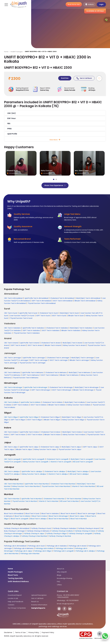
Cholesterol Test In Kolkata (52, 402)
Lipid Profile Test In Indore (29, 432)
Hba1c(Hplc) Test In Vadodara (81, 328)
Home (6, 52)
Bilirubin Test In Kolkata (56, 405)
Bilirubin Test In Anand (53, 345)
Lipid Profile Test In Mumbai (31, 499)
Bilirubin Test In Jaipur (24, 450)
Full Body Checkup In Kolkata (62, 531)
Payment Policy (48, 633)
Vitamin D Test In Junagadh (60, 462)
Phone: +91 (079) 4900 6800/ (68, 595)
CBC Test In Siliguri (11, 417)
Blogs (59, 575)
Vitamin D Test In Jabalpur (58, 474)
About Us (60, 569)
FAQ (58, 582)
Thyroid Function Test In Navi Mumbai (56, 486)
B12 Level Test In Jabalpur (79, 474)
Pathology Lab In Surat (36, 546)
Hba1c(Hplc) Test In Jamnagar (82, 358)
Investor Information (39, 605)
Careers (11, 605)
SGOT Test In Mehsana (49, 375)
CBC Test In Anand (11, 343)
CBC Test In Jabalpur (12, 472)
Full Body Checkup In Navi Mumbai (34, 536)
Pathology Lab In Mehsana (23, 549)
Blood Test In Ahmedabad (13, 514)
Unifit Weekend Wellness (18, 582)
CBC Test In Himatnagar (13, 388)
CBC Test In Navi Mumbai (13, 484)
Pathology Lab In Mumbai (30, 554)
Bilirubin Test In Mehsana (69, 375)
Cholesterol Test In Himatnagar (61, 388)
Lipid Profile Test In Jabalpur (32, 472)
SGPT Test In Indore (18, 435)
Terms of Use (20, 633)
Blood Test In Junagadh (19, 519)
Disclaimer (8, 633)
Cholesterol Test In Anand (50, 343)
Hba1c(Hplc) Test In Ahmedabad (88, 298)
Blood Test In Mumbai (78, 519)
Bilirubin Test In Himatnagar (83, 390)
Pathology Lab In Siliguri (43, 551)
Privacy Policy (33, 633)
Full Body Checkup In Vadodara (64, 529)
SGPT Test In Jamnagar (39, 360)
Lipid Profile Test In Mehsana (32, 373)
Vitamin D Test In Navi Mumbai (83, 486)
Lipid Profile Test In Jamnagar (34, 358)
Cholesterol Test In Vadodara (57, 328)
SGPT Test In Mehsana (30, 375)
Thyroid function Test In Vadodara (27, 333)
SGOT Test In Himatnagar (61, 390)
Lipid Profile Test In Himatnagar (35, 388)
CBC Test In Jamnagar (12, 358)
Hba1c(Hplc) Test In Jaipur (71, 447)
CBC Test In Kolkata (11, 402)
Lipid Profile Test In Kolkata (30, 402)
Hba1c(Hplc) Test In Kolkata (74, 402)
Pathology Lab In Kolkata (44, 549)
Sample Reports (38, 608)
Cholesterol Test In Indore (50, 432)
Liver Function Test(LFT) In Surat (22, 316)
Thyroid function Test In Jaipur (69, 450)
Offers (59, 585)
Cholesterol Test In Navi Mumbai (63, 484)
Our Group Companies (17, 608)
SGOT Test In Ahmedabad (63, 301)
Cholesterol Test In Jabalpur (54, 472)
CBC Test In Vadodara (12, 328)
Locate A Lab (13, 598)
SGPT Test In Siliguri (18, 420)
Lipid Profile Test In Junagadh (33, 459)
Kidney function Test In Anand (74, 345)
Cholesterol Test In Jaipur (50, 447)
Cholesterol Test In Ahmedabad (62, 298)
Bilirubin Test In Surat (76, 316)
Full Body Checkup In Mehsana (38, 531)
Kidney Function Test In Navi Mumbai (26, 486)
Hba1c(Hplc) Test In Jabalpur (78, 472)
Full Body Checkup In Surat (41, 529)
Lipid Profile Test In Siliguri (29, 417)
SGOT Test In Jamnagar (59, 360)
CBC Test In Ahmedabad (13, 298)
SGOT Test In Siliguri (34, 420)
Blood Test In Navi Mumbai (58, 519)
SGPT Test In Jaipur (90, 447)
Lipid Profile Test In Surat (28, 313)
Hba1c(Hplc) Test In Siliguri (71, 417)
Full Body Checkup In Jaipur (34, 534)
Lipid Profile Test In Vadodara (33, 328)
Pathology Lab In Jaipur (23, 551)
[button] (55, 113)
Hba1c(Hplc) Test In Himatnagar (87, 388)
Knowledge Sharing (64, 578)
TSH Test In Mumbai (73, 499)
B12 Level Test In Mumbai (69, 501)
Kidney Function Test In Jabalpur (34, 474)
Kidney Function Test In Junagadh (35, 462)
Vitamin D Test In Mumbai (48, 501)
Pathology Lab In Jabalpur (85, 551)
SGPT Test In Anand (18, 345)
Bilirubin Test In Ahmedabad (85, 301)
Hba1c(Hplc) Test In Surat (69, 313)
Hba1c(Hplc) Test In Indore (72, 432)
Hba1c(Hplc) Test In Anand (72, 343)
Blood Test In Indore (39, 516)
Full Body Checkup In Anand (88, 529)
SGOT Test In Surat (59, 316)
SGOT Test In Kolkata (38, 405)
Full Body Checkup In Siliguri (56, 534)
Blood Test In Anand (68, 514)
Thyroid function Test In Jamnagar (32, 363)
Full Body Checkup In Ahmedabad (16, 529)
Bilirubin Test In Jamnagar (79, 360)
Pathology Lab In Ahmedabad (15, 546)
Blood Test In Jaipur (77, 516)
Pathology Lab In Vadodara (57, 546)
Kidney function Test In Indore (74, 435)
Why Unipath (62, 572)
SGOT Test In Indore (34, 435)
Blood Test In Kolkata (22, 516)
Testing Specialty (15, 578)
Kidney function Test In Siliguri (73, 420)
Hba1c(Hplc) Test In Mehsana (79, 373)
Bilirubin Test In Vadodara (70, 331)
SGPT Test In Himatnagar (40, 390)
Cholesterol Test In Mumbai (54, 499)
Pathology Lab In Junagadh (64, 551)
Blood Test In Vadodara (50, 514)
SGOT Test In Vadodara (50, 331)
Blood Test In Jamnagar (86, 514)
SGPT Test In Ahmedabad (41, 301)
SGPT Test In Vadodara (31, 331)
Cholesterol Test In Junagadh (58, 459)
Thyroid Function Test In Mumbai (24, 501)
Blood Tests (13, 575)
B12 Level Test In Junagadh (83, 462)
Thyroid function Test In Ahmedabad (42, 303)
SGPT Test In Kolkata (21, 405)
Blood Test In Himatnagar (58, 516)
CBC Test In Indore (11, 432)
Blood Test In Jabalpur (38, 519)
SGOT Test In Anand (35, 345)
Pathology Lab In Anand (77, 546)
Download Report (15, 595)
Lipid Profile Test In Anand (29, 343)
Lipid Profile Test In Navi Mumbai (37, 484)
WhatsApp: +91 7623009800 (68, 601)
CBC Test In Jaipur (11, 447)
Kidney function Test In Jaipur (45, 450)
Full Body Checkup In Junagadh (80, 534)
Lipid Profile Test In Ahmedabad (36, 298)
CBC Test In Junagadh (12, 459)
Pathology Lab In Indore (64, 549)
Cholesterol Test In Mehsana (56, 373)
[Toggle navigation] (6, 4)
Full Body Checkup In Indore (85, 531)
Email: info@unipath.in (65, 604)
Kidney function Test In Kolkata (79, 405)
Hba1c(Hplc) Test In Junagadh (82, 459)
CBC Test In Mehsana (12, 373)
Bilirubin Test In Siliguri (52, 420)
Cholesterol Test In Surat (48, 313)
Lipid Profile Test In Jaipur (29, 447)
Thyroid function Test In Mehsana (25, 378)
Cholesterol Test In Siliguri (50, 417)
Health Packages (17, 52)
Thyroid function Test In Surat (21, 318)
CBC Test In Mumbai (11, 499)
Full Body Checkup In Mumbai (60, 536)
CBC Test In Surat (10, 313)
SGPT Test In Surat (43, 316)
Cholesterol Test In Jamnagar (58, 358)
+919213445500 (63, 597)
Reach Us (35, 602)
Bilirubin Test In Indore (52, 435)
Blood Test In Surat (32, 514)
